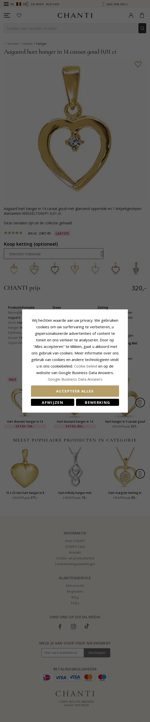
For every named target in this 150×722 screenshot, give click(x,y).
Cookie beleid (86, 366)
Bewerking (97, 402)
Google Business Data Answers (75, 379)
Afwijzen (52, 402)
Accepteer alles (75, 390)
